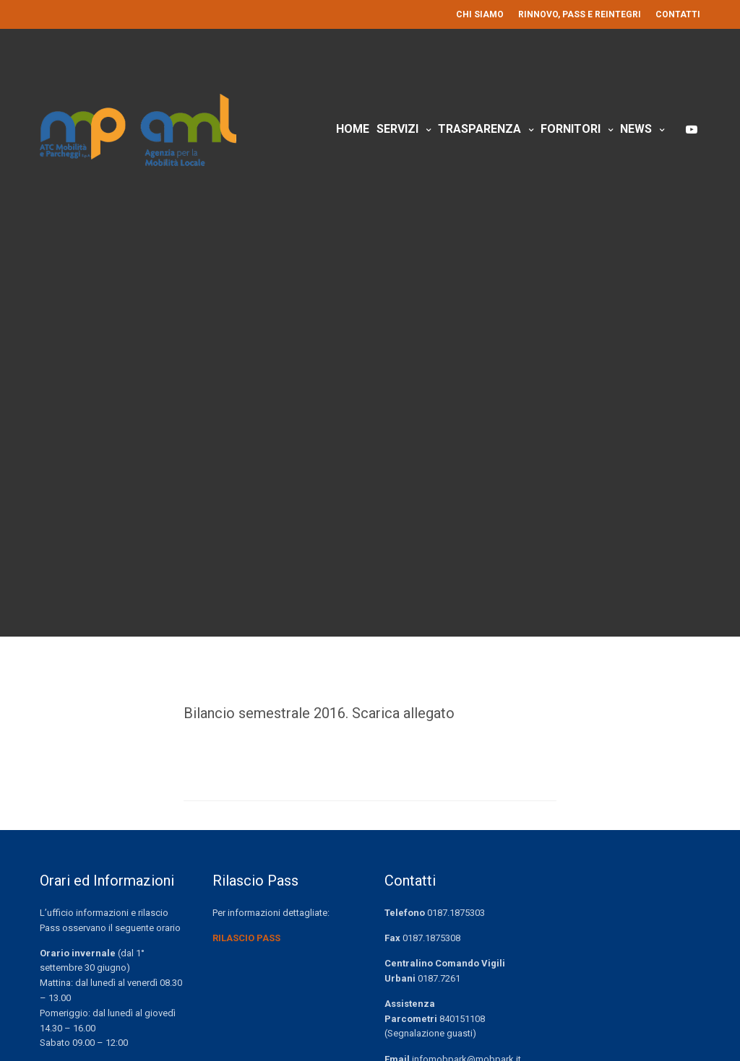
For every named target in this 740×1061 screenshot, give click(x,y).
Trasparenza (479, 129)
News (636, 129)
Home (352, 129)
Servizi (397, 129)
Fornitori (571, 129)
